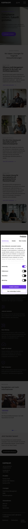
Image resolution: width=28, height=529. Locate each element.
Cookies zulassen (14, 287)
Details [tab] (14, 240)
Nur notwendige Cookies (14, 291)
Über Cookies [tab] (22, 240)
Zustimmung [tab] (5, 240)
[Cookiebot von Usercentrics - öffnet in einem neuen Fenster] (20, 237)
